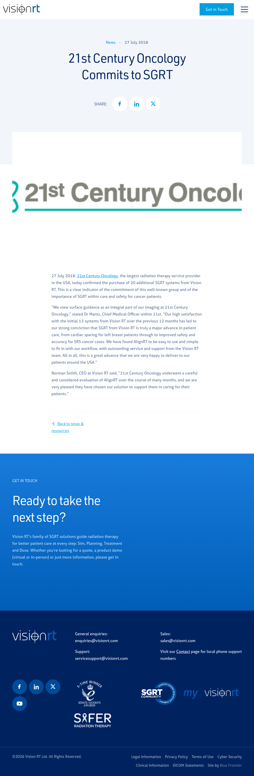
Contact (183, 651)
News (110, 42)
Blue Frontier (231, 765)
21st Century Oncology (97, 275)
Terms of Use (203, 756)
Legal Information (146, 756)
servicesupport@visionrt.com (101, 658)
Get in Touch (217, 9)
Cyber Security (229, 756)
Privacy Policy (176, 756)
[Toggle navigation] (244, 9)
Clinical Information (152, 765)
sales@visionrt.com (177, 640)
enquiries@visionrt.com (96, 640)
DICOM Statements (188, 765)
